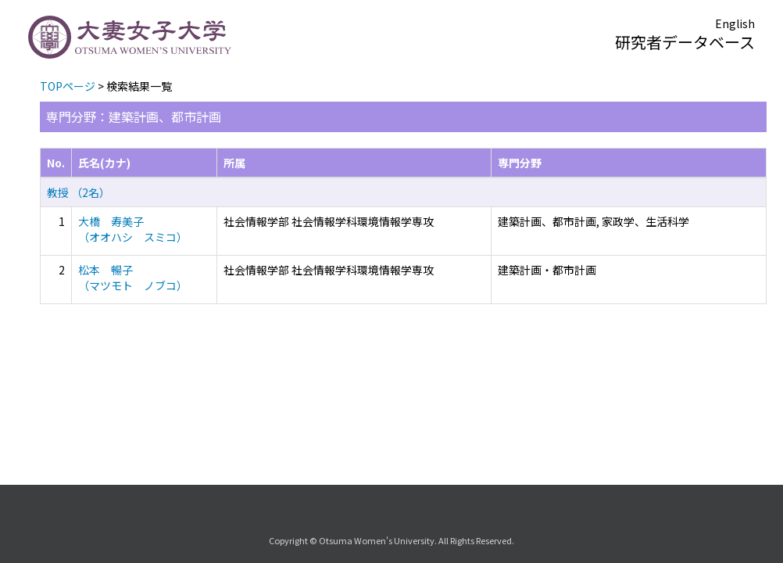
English (735, 23)
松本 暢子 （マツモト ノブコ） (133, 277)
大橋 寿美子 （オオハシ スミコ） (133, 229)
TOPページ (67, 86)
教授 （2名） (78, 192)
